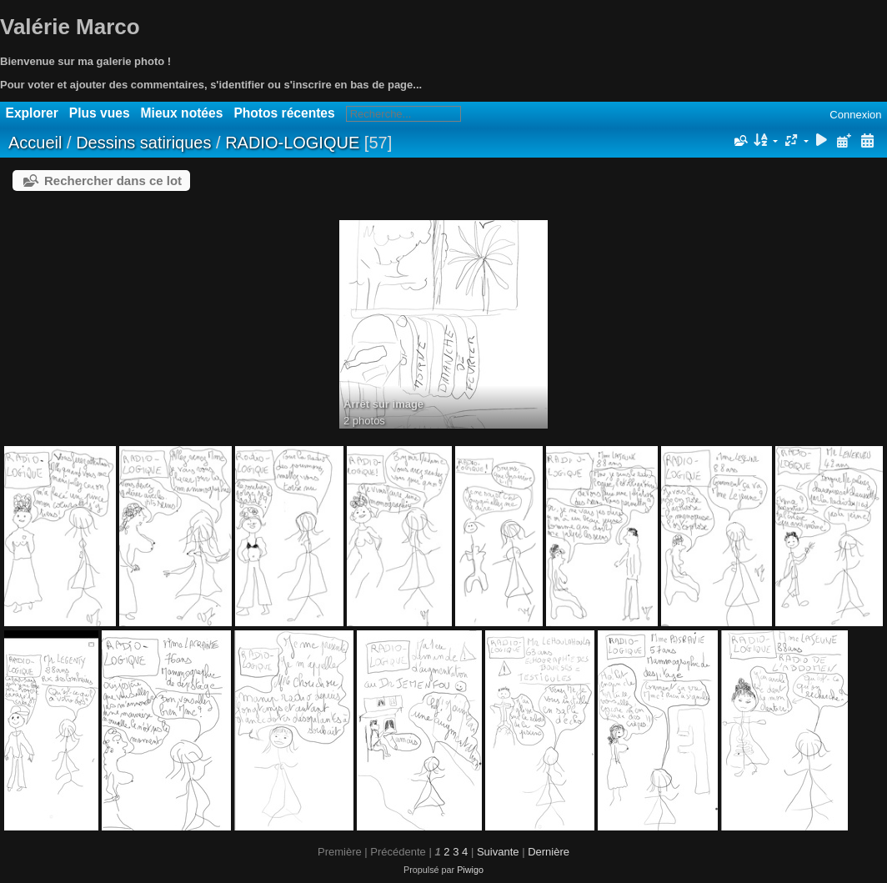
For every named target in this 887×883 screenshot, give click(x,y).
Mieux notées (182, 113)
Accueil (35, 142)
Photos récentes (283, 113)
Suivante (498, 851)
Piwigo (470, 870)
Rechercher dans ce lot (113, 180)
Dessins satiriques (146, 142)
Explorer (32, 113)
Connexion (855, 114)
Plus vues (99, 113)
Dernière (548, 851)
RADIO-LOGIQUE (292, 142)
